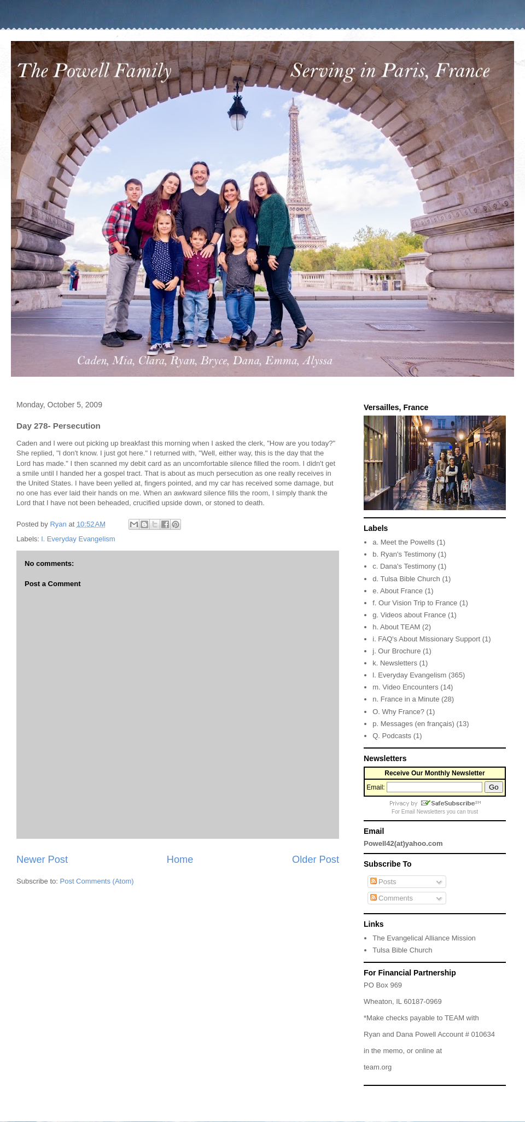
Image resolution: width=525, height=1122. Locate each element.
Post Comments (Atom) (97, 881)
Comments (391, 898)
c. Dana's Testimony (404, 566)
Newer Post (42, 859)
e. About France (397, 591)
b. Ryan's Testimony (404, 554)
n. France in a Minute (405, 699)
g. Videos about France (409, 615)
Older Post (315, 859)
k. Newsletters (394, 663)
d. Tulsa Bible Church (406, 579)
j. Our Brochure (396, 651)
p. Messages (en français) (413, 724)
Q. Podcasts (391, 736)
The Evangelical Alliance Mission (424, 938)
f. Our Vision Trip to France (414, 603)
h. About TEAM (396, 627)
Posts (383, 882)
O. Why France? (398, 712)
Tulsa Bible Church (402, 950)
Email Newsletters (423, 812)
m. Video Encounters (405, 687)
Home (180, 859)
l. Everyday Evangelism (78, 539)
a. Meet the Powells (403, 542)
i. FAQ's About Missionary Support (426, 639)
